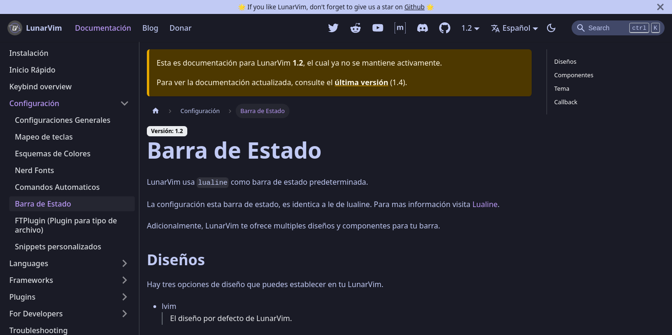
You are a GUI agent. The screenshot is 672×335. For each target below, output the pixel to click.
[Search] (618, 27)
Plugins (22, 297)
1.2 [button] (466, 28)
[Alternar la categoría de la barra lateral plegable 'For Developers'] (124, 313)
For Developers (36, 313)
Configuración (34, 103)
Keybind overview (40, 86)
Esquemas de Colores (53, 153)
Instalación (28, 53)
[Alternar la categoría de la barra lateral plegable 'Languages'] (124, 263)
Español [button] (510, 28)
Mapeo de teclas (44, 137)
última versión (361, 82)
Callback (566, 102)
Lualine (484, 204)
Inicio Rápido (32, 70)
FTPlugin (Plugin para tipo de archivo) (66, 225)
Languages (28, 263)
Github (414, 6)
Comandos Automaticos (57, 187)
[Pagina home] (156, 111)
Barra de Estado (43, 204)
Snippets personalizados (58, 246)
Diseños (565, 61)
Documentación (103, 28)
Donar (180, 28)
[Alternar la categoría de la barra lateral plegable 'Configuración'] (124, 103)
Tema (562, 88)
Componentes (573, 75)
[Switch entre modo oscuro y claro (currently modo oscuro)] (551, 27)
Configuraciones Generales (63, 120)
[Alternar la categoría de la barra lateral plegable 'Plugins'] (124, 296)
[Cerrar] (660, 7)
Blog (150, 28)
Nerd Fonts (34, 170)
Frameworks (31, 280)
